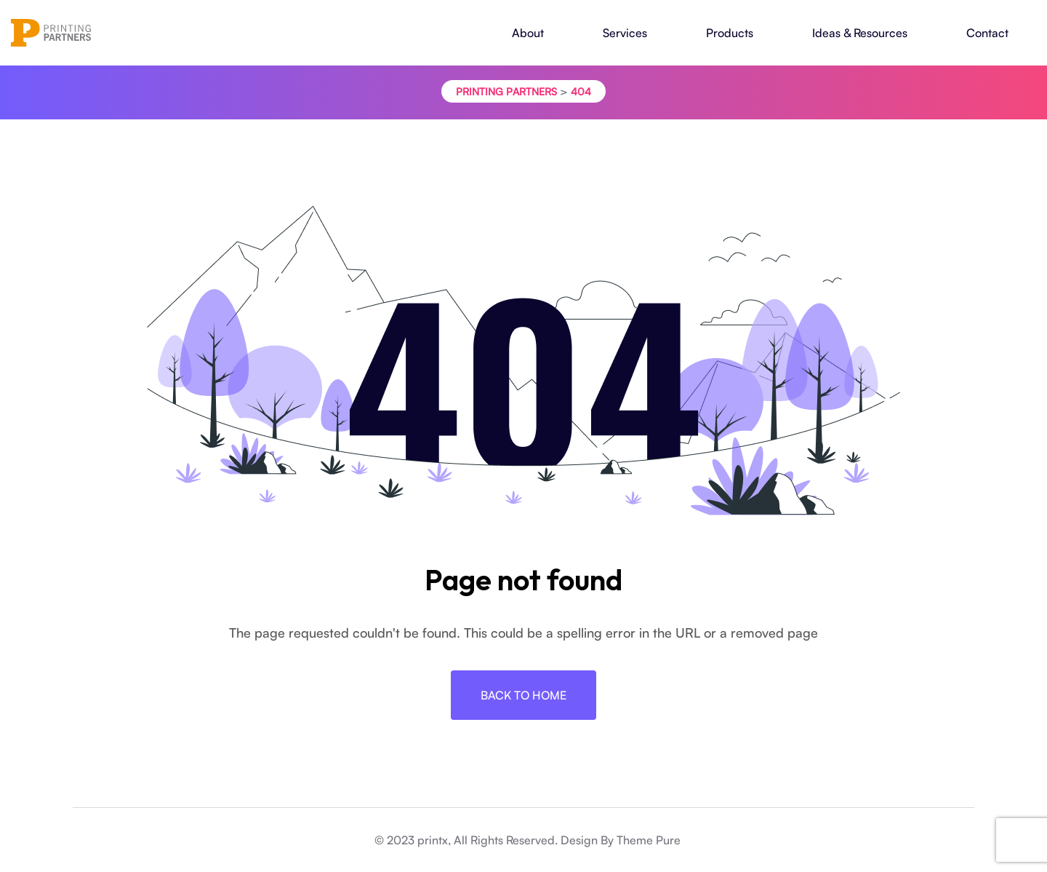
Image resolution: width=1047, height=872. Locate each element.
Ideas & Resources (859, 32)
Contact (987, 32)
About (528, 32)
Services (625, 32)
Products (729, 32)
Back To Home (523, 695)
